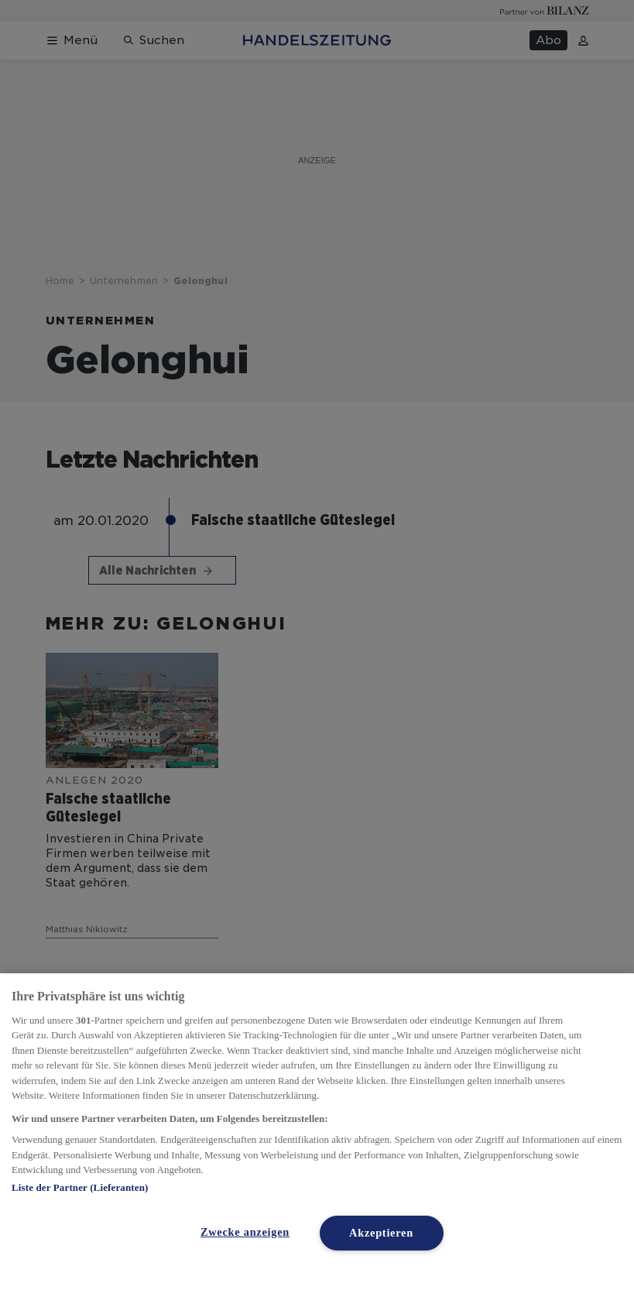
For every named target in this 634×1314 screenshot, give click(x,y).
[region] (317, 1143)
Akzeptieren (381, 1233)
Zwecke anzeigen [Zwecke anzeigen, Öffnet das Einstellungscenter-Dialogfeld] (245, 1232)
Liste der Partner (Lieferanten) (80, 1187)
